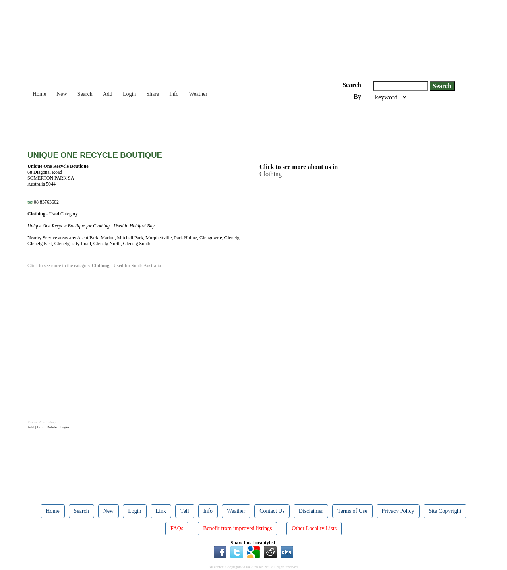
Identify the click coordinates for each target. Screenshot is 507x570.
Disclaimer (311, 511)
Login (129, 94)
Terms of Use (352, 511)
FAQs (176, 528)
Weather (198, 94)
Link (161, 511)
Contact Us (271, 511)
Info (173, 94)
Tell (184, 511)
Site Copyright (445, 511)
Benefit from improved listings (237, 528)
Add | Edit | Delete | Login (48, 427)
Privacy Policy (398, 511)
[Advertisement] (172, 123)
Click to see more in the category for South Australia (94, 265)
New (61, 94)
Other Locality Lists (314, 528)
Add (107, 94)
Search (85, 94)
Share (152, 94)
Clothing (270, 174)
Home (39, 94)
